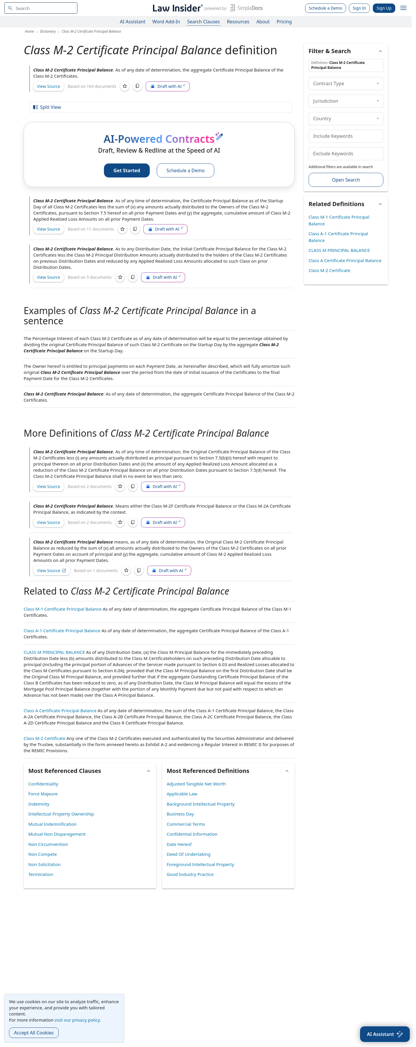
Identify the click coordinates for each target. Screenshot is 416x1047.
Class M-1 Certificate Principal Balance (63, 609)
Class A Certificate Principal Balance (60, 710)
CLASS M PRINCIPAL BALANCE (54, 652)
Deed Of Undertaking (188, 854)
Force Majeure (43, 794)
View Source (48, 86)
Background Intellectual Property (201, 804)
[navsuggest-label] (40, 8)
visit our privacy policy (77, 1020)
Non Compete (42, 854)
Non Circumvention (48, 844)
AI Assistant (133, 21)
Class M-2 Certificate (44, 738)
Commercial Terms (186, 824)
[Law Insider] (206, 8)
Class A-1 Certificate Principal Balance (62, 630)
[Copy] (137, 86)
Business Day (180, 814)
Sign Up (384, 8)
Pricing (284, 21)
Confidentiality (43, 784)
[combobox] (40, 8)
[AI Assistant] (385, 1034)
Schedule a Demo (325, 8)
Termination (40, 874)
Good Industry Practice (190, 874)
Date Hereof (179, 844)
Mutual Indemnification (52, 824)
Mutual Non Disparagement (57, 834)
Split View (46, 107)
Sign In (359, 8)
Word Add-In (166, 21)
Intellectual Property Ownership (61, 814)
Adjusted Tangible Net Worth (196, 784)
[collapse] (378, 83)
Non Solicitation (44, 864)
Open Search (346, 180)
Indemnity (38, 804)
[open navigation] (403, 8)
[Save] (124, 86)
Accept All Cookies (34, 1032)
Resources (238, 21)
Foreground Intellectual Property (200, 864)
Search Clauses (203, 21)
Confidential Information (192, 834)
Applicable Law (182, 794)
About (262, 21)
